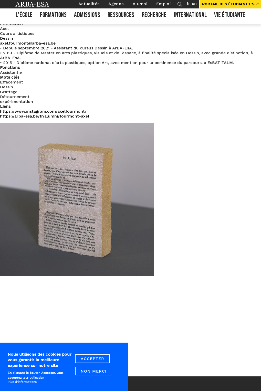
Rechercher (179, 4)
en (194, 3)
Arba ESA (41, 4)
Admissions (87, 15)
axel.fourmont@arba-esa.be (28, 43)
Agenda (116, 3)
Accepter (92, 361)
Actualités (88, 3)
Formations (53, 15)
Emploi (163, 3)
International (190, 15)
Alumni (140, 3)
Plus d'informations (22, 385)
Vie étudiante (229, 15)
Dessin (6, 38)
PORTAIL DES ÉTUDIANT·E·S (228, 4)
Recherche (154, 15)
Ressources (121, 15)
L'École (24, 15)
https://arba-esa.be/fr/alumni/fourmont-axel (44, 116)
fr (188, 3)
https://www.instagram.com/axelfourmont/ (43, 111)
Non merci (94, 374)
